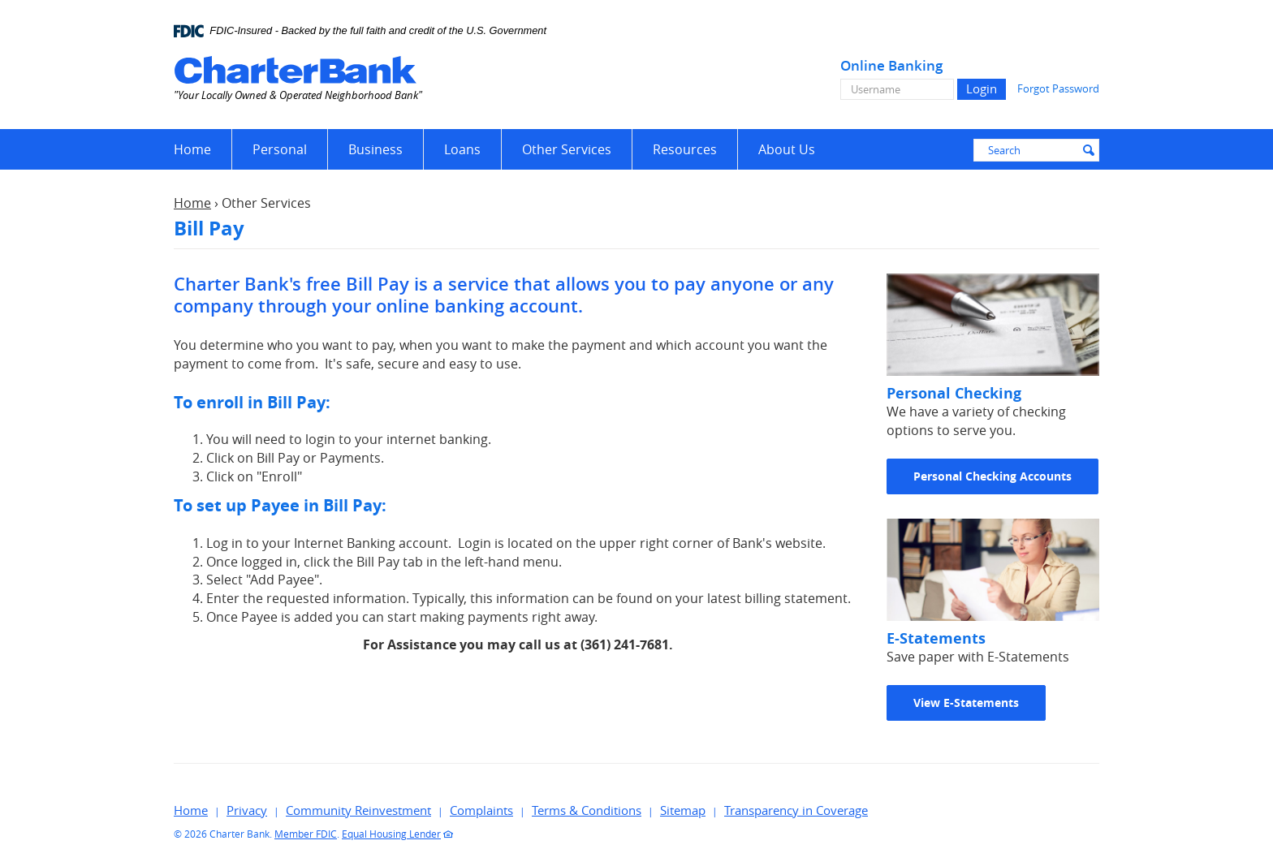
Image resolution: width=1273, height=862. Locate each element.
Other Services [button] (566, 149)
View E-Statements (966, 702)
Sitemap (683, 810)
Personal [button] (279, 149)
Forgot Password (1058, 88)
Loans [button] (462, 149)
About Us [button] (786, 149)
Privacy (247, 810)
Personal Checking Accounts (992, 476)
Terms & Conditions (586, 810)
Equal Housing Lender (391, 833)
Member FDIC (305, 833)
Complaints (481, 810)
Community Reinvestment (358, 810)
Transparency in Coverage (796, 810)
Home (192, 149)
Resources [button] (685, 149)
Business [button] (375, 149)
